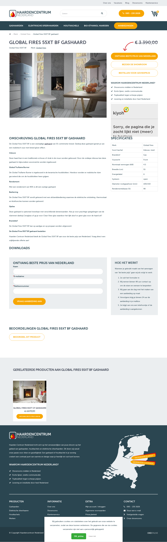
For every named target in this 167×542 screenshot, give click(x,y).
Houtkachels (14, 514)
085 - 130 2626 (131, 13)
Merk (16, 34)
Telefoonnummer (21, 286)
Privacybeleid (91, 514)
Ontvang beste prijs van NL (29, 416)
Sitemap (88, 518)
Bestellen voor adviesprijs (134, 73)
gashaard (48, 144)
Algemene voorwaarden (95, 510)
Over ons (107, 3)
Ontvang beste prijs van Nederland (135, 56)
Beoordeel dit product (26, 337)
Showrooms (137, 3)
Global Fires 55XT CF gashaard (29, 408)
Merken (12, 518)
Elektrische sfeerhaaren (19, 510)
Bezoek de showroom (134, 64)
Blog (127, 3)
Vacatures (118, 3)
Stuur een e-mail (134, 510)
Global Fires (25, 34)
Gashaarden (14, 507)
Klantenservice (152, 3)
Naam (15, 266)
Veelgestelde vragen (135, 514)
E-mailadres (19, 276)
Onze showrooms (134, 518)
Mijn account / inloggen (95, 507)
